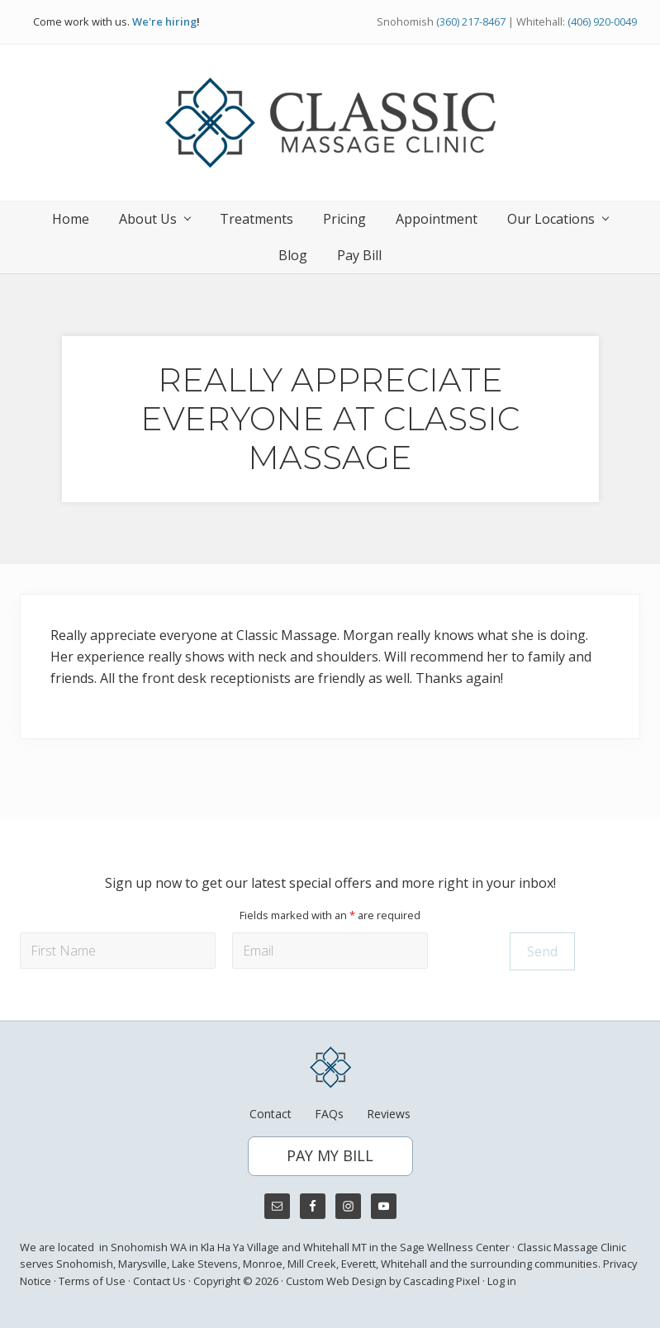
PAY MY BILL (330, 1155)
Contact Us (159, 1280)
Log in (501, 1280)
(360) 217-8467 (471, 21)
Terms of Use (92, 1280)
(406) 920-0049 (602, 21)
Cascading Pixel (441, 1280)
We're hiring (164, 21)
